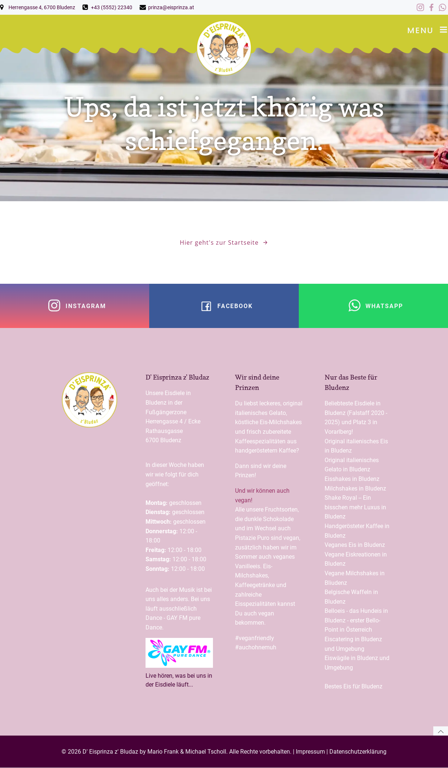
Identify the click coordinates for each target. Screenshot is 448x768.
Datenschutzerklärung (357, 751)
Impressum (310, 751)
